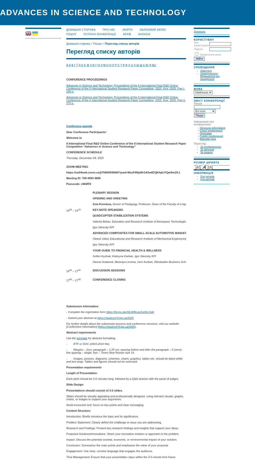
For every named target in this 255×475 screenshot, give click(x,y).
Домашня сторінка (81, 29)
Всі (154, 65)
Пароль (198, 49)
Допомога (199, 31)
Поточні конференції (99, 34)
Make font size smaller (198, 167)
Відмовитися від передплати (210, 77)
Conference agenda (79, 126)
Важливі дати (208, 139)
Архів (127, 34)
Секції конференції (211, 130)
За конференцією (210, 147)
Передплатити (208, 73)
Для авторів (207, 179)
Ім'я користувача (201, 44)
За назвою (206, 152)
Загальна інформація (212, 128)
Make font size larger (210, 167)
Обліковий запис (153, 29)
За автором (207, 149)
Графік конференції (211, 136)
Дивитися (206, 71)
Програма (206, 133)
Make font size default (204, 167)
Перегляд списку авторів (122, 43)
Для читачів (207, 176)
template (82, 338)
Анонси (144, 34)
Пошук (71, 34)
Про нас (109, 29)
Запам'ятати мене (210, 54)
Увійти (128, 29)
